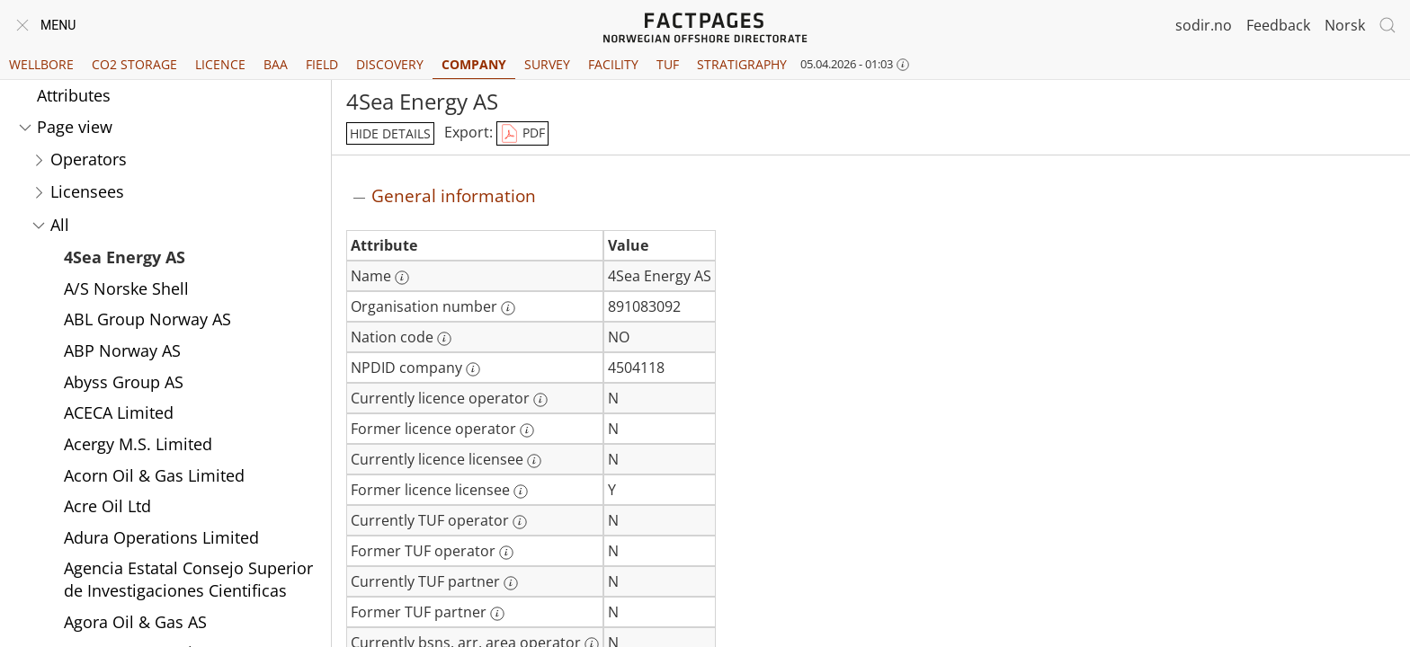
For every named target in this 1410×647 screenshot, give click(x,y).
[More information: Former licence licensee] (520, 491)
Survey (547, 64)
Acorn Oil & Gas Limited (154, 475)
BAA (275, 64)
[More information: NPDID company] (473, 369)
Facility (613, 64)
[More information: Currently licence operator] (540, 400)
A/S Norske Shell (126, 288)
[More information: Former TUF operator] (506, 552)
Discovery (390, 64)
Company (474, 64)
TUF (667, 64)
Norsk (1345, 25)
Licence (220, 64)
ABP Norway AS (122, 350)
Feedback (1278, 25)
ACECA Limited (119, 412)
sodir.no (1203, 25)
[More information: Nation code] (444, 339)
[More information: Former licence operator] (527, 430)
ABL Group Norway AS (147, 319)
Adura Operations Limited (161, 537)
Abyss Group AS (123, 382)
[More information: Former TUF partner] (497, 614)
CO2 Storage (134, 64)
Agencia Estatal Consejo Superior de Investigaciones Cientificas (188, 579)
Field (322, 64)
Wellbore (41, 64)
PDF (522, 134)
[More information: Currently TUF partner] (511, 583)
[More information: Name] (402, 277)
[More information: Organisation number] (508, 308)
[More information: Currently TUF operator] (520, 522)
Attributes (74, 95)
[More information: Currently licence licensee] (534, 461)
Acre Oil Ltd (107, 506)
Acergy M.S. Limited (138, 444)
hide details (390, 133)
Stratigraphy (742, 64)
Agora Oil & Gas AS (135, 622)
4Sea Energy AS (124, 257)
